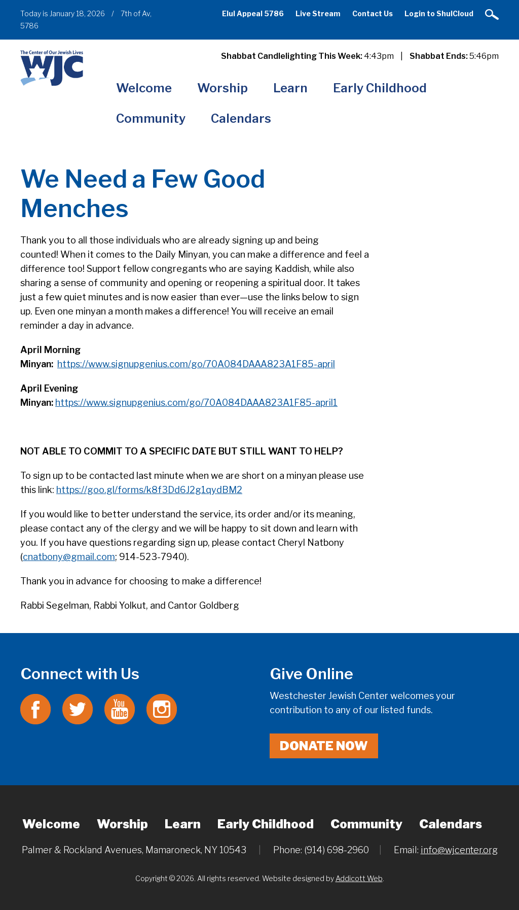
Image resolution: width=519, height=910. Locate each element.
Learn (290, 88)
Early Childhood (380, 88)
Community (151, 118)
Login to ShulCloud (438, 13)
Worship (222, 88)
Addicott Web (359, 878)
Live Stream (318, 13)
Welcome (144, 88)
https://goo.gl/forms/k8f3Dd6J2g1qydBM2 (149, 489)
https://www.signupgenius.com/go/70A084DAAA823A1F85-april (196, 364)
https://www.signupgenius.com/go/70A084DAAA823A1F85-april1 (196, 402)
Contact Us (372, 13)
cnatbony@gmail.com (69, 556)
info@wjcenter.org (459, 850)
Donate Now (324, 746)
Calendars (241, 118)
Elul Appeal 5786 (253, 13)
